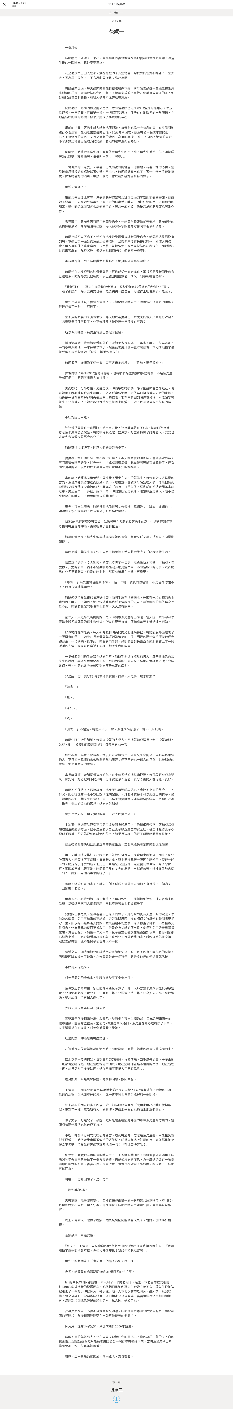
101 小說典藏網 (116, 9)
